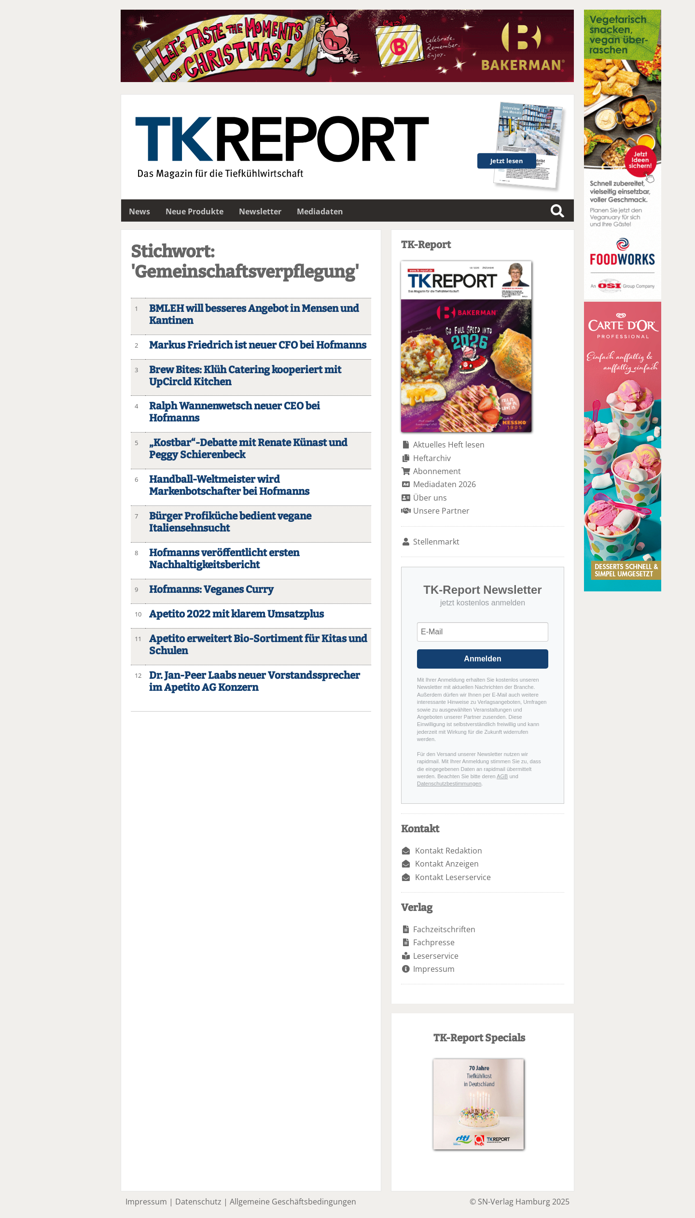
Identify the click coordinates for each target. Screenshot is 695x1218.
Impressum (434, 969)
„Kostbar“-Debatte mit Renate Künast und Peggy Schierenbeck (248, 449)
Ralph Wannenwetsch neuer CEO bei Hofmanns (234, 412)
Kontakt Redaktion (448, 850)
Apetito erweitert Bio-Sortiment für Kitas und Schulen (258, 645)
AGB (502, 776)
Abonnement (437, 471)
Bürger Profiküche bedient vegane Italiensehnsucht (230, 522)
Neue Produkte (194, 211)
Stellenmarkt (436, 541)
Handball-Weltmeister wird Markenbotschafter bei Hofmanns (229, 486)
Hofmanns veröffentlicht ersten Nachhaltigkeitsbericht (224, 559)
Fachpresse (434, 942)
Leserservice (436, 956)
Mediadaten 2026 (444, 484)
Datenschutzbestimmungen (449, 783)
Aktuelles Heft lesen (449, 444)
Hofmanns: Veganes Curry (211, 590)
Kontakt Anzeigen (447, 863)
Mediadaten (320, 211)
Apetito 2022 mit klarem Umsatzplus (236, 614)
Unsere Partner (441, 510)
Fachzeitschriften (444, 929)
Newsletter (260, 211)
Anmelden (482, 659)
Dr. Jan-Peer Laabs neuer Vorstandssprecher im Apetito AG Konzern (254, 682)
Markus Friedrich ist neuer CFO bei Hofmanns (257, 345)
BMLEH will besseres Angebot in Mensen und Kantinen (254, 315)
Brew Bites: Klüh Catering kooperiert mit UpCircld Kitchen (245, 376)
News (139, 211)
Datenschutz (198, 1201)
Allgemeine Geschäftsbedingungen (293, 1201)
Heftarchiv (432, 458)
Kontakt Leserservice (453, 877)
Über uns (430, 497)
